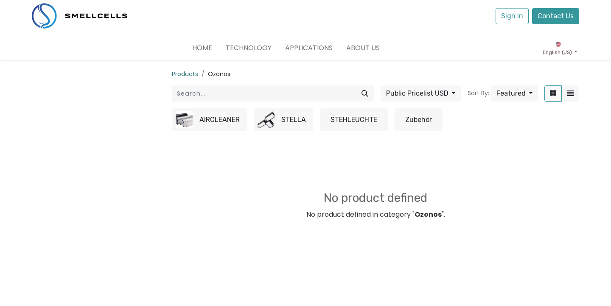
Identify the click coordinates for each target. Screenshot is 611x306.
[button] (514, 93)
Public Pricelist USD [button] (418, 93)
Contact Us (556, 16)
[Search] (365, 93)
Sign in (512, 16)
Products (185, 74)
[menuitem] (202, 48)
